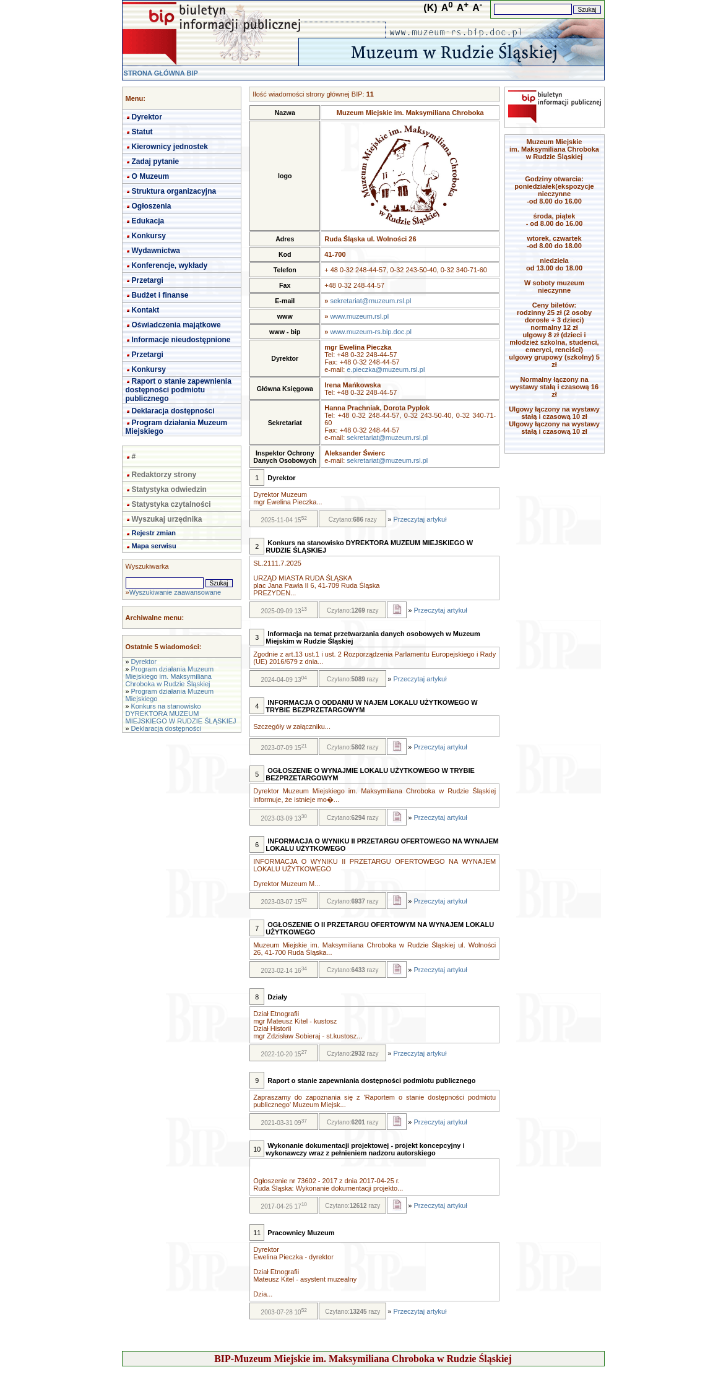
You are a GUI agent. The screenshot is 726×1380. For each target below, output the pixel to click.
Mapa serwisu (154, 546)
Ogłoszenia (151, 206)
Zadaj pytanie (155, 161)
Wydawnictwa (156, 250)
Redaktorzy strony (164, 474)
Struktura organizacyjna (174, 191)
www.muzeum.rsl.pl (359, 316)
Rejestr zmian (154, 533)
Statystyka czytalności (171, 504)
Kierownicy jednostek (170, 146)
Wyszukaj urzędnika (167, 519)
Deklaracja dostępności (173, 411)
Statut (142, 131)
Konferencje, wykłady (170, 265)
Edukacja (148, 221)
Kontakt (146, 310)
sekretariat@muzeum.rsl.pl (370, 300)
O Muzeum (151, 176)
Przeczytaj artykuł (419, 519)
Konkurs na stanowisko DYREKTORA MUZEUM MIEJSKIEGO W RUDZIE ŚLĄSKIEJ (181, 713)
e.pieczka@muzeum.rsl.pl (386, 369)
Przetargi (147, 280)
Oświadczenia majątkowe (176, 325)
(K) (430, 7)
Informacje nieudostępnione (181, 339)
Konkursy (149, 235)
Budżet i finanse (160, 295)
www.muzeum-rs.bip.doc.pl (370, 331)
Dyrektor (147, 117)
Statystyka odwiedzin (169, 489)
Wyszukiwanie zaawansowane (175, 592)
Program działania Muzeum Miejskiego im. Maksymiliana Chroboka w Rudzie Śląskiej (170, 676)
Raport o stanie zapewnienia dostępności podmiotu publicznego (178, 390)
